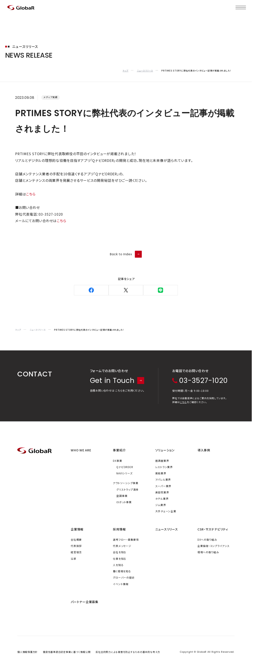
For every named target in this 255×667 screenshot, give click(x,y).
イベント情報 (120, 584)
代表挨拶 (76, 546)
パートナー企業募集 (84, 602)
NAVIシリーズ (124, 473)
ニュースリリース (166, 529)
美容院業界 (162, 492)
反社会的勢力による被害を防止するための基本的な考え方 (128, 652)
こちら (30, 194)
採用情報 (119, 529)
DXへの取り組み (207, 539)
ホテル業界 (162, 498)
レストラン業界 (164, 467)
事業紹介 (119, 450)
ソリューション (165, 450)
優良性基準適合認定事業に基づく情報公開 (66, 652)
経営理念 (76, 552)
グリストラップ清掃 (127, 489)
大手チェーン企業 (165, 511)
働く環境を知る (122, 571)
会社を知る (119, 552)
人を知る (118, 565)
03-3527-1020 (200, 380)
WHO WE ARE (81, 450)
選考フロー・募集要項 (126, 539)
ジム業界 (160, 505)
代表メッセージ (122, 546)
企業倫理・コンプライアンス (213, 546)
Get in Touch (117, 380)
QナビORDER (124, 467)
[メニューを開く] (241, 7)
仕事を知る (119, 558)
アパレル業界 (163, 479)
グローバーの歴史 (124, 577)
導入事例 (203, 450)
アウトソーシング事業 (125, 483)
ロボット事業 (124, 502)
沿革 (73, 558)
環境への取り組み (208, 552)
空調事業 (121, 496)
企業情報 (77, 529)
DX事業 (117, 460)
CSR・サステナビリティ (212, 529)
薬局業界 (160, 473)
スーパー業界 (163, 486)
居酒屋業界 (162, 460)
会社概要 (76, 539)
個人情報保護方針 (27, 652)
